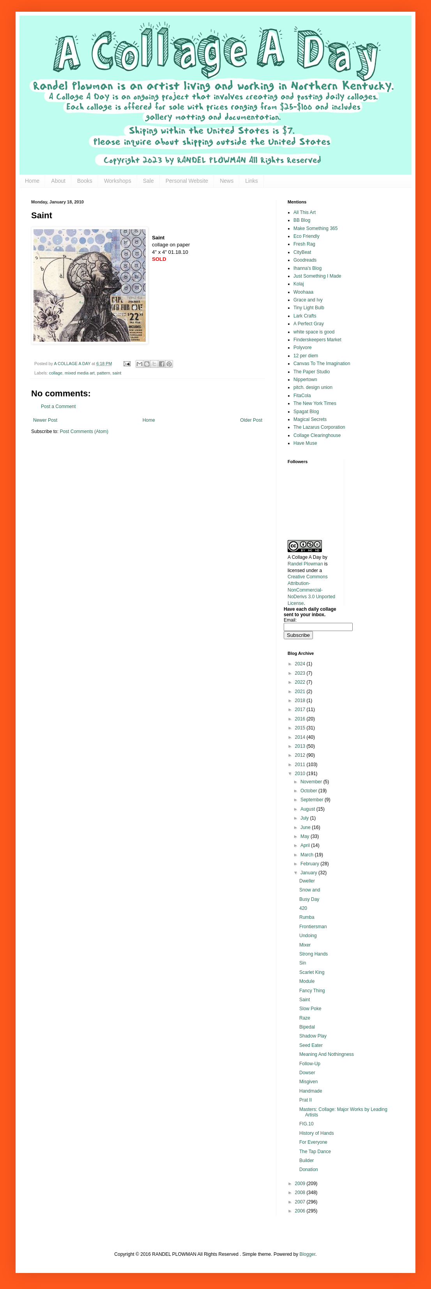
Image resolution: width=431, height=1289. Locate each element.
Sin (302, 963)
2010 (301, 773)
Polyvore (302, 347)
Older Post (251, 420)
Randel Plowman (305, 564)
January (309, 872)
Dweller (307, 881)
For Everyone (313, 1142)
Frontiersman (313, 926)
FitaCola (302, 395)
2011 (301, 764)
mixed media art (80, 373)
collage (55, 373)
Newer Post (45, 420)
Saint (304, 999)
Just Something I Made (317, 276)
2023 (301, 673)
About (58, 181)
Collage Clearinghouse (317, 435)
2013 (301, 746)
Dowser (307, 1072)
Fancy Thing (312, 990)
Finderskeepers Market (317, 339)
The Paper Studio (311, 371)
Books (84, 181)
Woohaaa (303, 292)
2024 (301, 664)
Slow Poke (310, 1008)
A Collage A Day (304, 557)
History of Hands (316, 1133)
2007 (301, 1202)
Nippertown (305, 379)
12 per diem (305, 355)
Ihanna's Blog (307, 268)
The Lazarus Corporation (319, 427)
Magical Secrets (310, 419)
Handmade (310, 1091)
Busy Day (309, 899)
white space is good (313, 332)
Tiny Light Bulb (308, 307)
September (312, 799)
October (309, 790)
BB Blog (301, 220)
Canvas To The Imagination (321, 363)
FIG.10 (306, 1124)
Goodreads (304, 260)
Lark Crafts (304, 316)
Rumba (306, 917)
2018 (301, 700)
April (305, 845)
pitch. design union (312, 387)
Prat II (305, 1100)
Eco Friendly (306, 236)
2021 (301, 691)
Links (251, 181)
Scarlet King (312, 972)
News (226, 181)
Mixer (305, 945)
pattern (103, 373)
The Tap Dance (315, 1151)
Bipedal (307, 1027)
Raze (304, 1018)
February (310, 863)
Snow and (309, 890)
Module (306, 981)
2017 (301, 709)
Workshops (117, 181)
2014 (301, 737)
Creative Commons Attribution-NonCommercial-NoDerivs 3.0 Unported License (311, 590)
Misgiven (308, 1081)
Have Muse (305, 443)
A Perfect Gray (308, 323)
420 (303, 908)
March (307, 855)
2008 (301, 1192)
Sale (148, 181)
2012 (301, 755)
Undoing (308, 935)
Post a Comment (58, 406)
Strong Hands (313, 954)
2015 (301, 728)
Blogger (308, 1254)
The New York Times (314, 403)
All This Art (304, 212)
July (305, 818)
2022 (301, 682)
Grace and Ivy (308, 300)
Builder (306, 1160)
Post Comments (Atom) (84, 431)
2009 (301, 1183)
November (311, 781)
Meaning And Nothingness (326, 1054)
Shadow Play (313, 1036)
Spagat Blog (306, 411)
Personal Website (187, 181)
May (305, 836)
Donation (308, 1169)
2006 (301, 1211)
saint (116, 373)
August (308, 809)
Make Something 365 (315, 228)
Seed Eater (311, 1045)
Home (32, 181)
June (306, 827)
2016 (301, 719)
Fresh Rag (304, 244)
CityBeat (302, 252)
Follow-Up (309, 1063)
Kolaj (298, 284)
